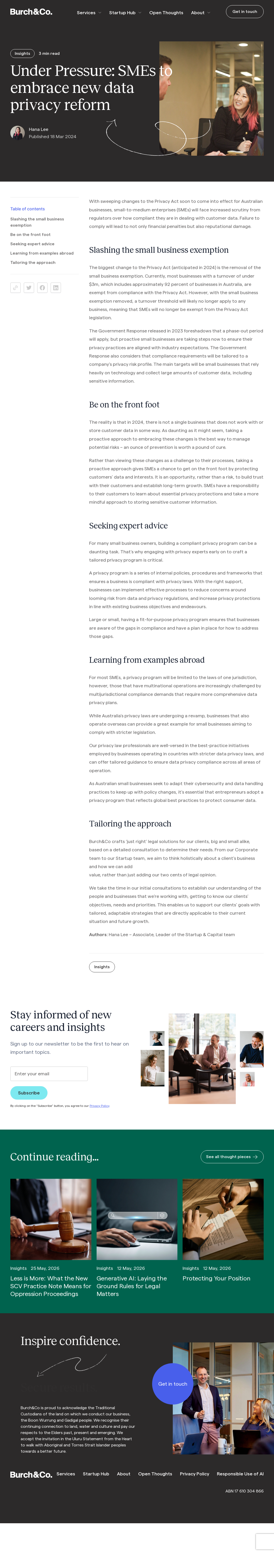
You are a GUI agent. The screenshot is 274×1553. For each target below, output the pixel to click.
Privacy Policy (99, 1112)
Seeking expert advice (32, 251)
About (198, 12)
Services (86, 12)
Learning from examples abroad (42, 260)
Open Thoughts (166, 12)
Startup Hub (122, 12)
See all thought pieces (232, 1164)
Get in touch (244, 12)
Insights (102, 974)
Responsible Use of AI (240, 1474)
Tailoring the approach (33, 269)
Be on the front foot (30, 241)
